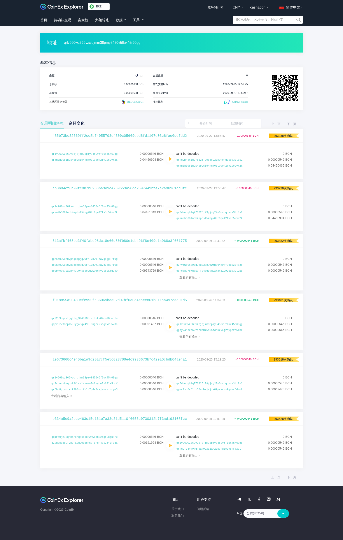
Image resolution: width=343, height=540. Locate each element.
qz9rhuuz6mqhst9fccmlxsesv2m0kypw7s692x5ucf (84, 383)
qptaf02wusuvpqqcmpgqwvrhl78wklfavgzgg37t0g (84, 259)
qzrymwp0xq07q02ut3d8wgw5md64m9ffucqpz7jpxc (210, 265)
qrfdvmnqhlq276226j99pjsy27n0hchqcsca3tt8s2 (210, 160)
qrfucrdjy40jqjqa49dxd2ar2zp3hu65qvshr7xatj (210, 448)
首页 (43, 20)
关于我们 (178, 509)
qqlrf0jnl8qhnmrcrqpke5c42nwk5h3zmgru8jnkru (84, 437)
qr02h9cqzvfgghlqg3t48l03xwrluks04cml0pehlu (84, 318)
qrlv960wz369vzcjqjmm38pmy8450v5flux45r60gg (84, 154)
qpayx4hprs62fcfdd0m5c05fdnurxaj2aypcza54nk (210, 330)
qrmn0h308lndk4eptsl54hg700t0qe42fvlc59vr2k (84, 160)
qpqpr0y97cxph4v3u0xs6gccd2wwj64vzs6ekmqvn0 (84, 271)
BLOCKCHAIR (132, 102)
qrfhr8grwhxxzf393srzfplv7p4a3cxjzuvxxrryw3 (84, 389)
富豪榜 (83, 20)
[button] (289, 6)
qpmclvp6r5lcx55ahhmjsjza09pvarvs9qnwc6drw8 (210, 389)
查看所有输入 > (61, 396)
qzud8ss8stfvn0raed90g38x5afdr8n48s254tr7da (84, 443)
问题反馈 (203, 509)
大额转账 (102, 20)
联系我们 (178, 515)
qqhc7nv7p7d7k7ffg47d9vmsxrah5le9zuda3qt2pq (210, 271)
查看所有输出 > (190, 277)
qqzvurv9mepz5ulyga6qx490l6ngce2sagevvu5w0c (84, 324)
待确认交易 (62, 20)
